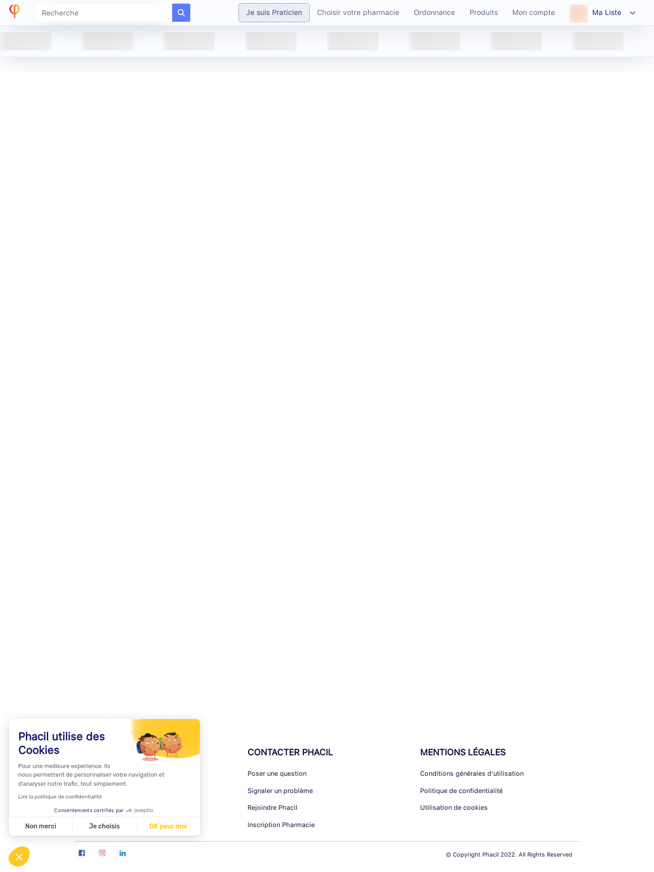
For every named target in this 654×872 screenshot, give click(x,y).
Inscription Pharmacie (281, 824)
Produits (484, 12)
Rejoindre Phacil (272, 807)
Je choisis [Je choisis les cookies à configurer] (104, 826)
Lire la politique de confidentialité (60, 796)
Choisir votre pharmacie (358, 12)
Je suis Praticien (274, 12)
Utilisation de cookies (454, 807)
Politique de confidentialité (461, 790)
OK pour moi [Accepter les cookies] (168, 826)
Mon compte (533, 12)
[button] (19, 856)
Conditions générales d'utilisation (472, 773)
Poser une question (277, 773)
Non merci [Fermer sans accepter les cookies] (40, 826)
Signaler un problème (280, 790)
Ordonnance (434, 12)
